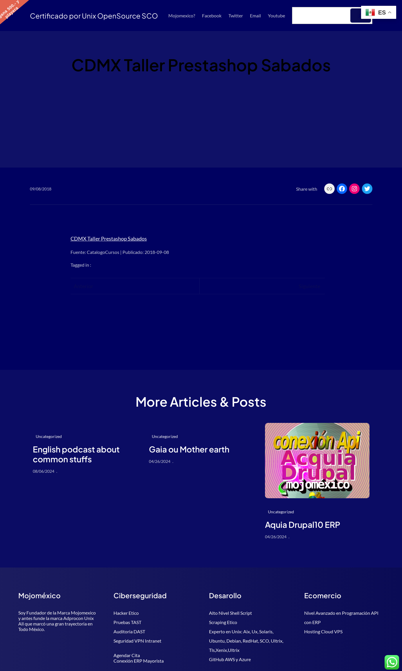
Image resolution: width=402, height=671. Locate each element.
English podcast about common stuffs (76, 454)
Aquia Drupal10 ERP (302, 525)
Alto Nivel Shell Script (230, 613)
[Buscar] (360, 15)
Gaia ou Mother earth (189, 449)
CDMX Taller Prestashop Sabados (109, 238)
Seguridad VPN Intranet (137, 640)
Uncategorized (49, 436)
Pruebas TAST (127, 622)
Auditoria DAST (129, 631)
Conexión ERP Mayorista (138, 660)
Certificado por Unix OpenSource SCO (94, 15)
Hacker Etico (126, 613)
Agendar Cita (126, 655)
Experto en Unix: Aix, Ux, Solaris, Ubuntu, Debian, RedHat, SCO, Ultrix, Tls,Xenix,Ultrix (246, 641)
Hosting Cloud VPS (323, 631)
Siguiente (309, 286)
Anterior (83, 286)
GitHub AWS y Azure (230, 659)
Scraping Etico (223, 622)
